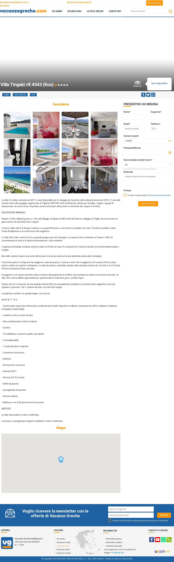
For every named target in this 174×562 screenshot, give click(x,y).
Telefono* (155, 124)
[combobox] (154, 128)
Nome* (127, 112)
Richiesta (128, 172)
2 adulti (128, 140)
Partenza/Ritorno (132, 148)
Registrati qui (118, 552)
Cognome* (156, 112)
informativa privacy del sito (159, 195)
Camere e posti (131, 136)
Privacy (127, 190)
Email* (127, 124)
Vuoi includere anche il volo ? (138, 160)
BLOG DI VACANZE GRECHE (79, 2)
